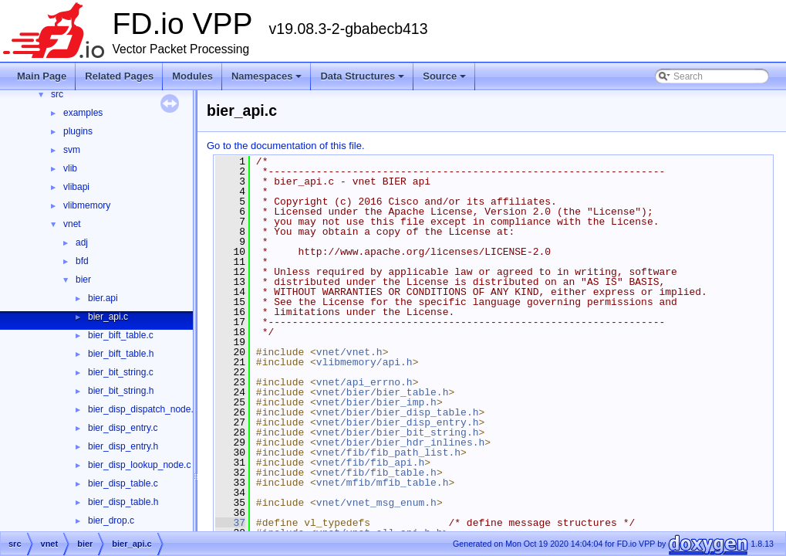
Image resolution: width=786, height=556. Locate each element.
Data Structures (363, 80)
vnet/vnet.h (349, 352)
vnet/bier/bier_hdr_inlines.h (400, 442)
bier (83, 279)
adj (82, 242)
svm (71, 149)
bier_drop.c (111, 520)
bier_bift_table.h (120, 353)
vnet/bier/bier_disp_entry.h (397, 422)
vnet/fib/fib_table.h (376, 473)
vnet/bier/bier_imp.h (376, 402)
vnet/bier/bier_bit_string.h (397, 432)
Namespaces (268, 80)
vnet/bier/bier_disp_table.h (397, 412)
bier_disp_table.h (123, 502)
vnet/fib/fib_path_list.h (388, 452)
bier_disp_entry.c (123, 427)
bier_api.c (108, 316)
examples (83, 112)
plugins (78, 131)
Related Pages (119, 76)
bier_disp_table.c (123, 483)
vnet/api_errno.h (364, 382)
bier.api (103, 298)
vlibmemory (86, 205)
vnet (72, 224)
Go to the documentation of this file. (286, 145)
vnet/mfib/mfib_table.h (382, 483)
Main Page (41, 76)
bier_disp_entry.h (123, 446)
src (57, 94)
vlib (70, 168)
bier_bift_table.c (120, 335)
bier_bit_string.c (120, 372)
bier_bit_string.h (120, 390)
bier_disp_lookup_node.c (139, 464)
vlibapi (76, 186)
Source (445, 80)
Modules (192, 76)
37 (230, 523)
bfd (82, 261)
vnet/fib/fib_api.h (370, 463)
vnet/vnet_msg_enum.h (376, 503)
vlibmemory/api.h (364, 362)
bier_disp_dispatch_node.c (143, 409)
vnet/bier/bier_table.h (382, 392)
